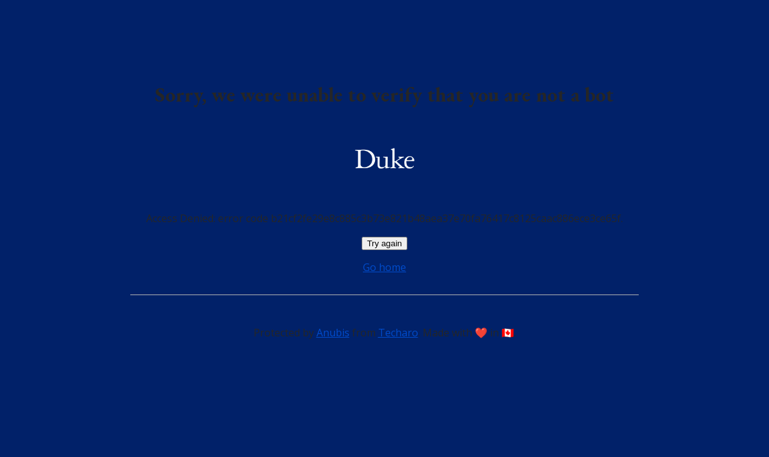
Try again (384, 243)
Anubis (333, 333)
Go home (384, 267)
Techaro (398, 333)
